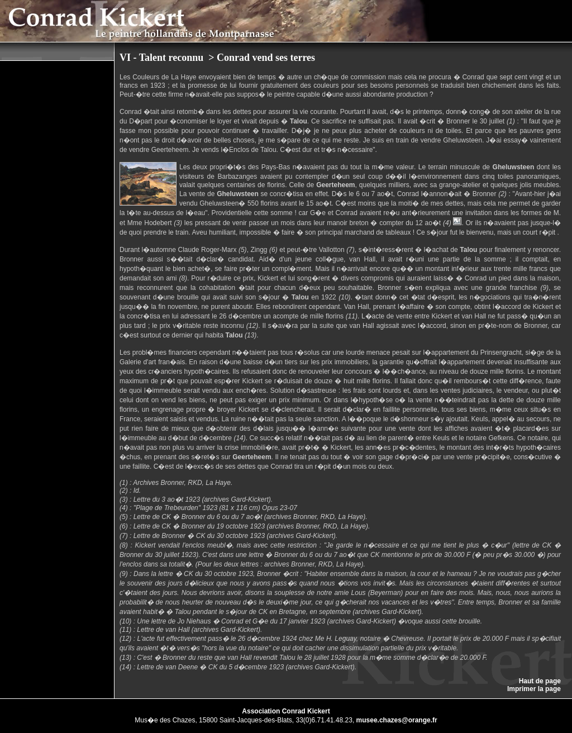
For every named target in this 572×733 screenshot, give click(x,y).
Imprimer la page (534, 689)
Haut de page (540, 681)
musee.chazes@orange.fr (396, 720)
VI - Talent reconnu (163, 57)
